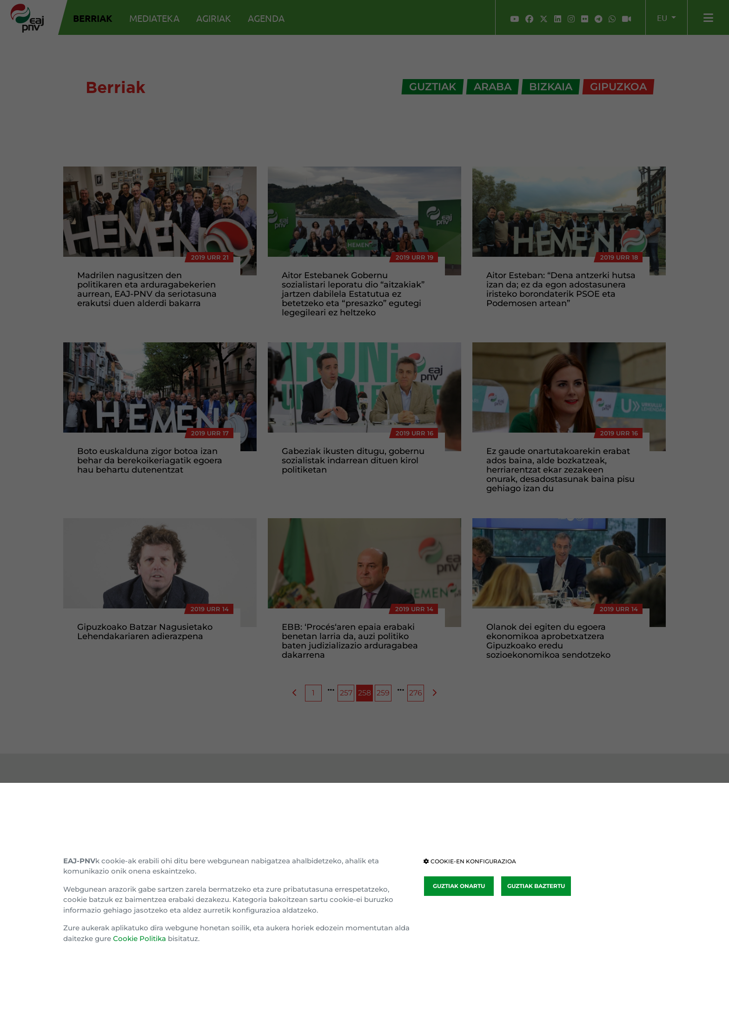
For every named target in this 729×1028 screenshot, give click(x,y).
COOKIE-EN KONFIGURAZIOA (470, 861)
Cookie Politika (139, 938)
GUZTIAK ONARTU (459, 885)
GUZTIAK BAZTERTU (536, 885)
